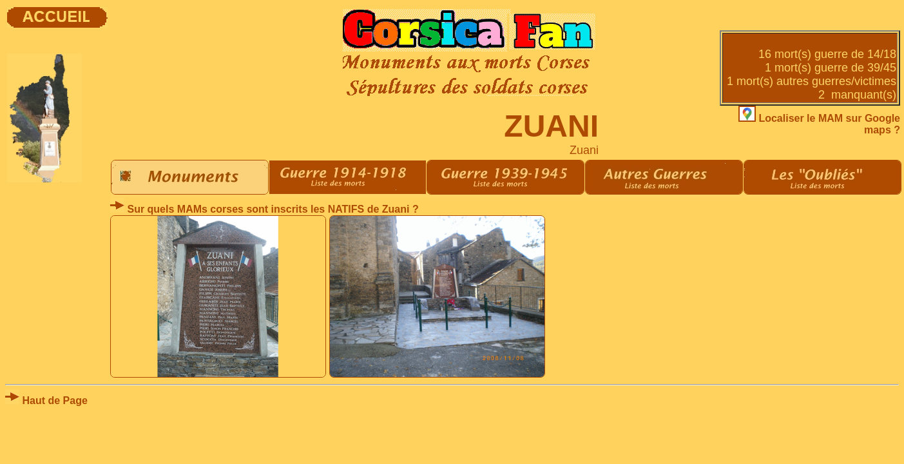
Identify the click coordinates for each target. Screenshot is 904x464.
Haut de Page (46, 400)
